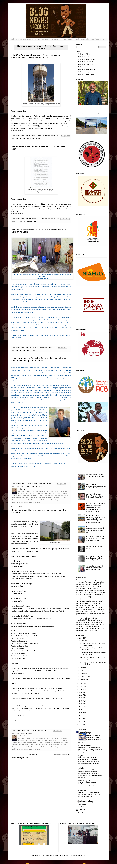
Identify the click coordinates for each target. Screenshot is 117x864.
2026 (81, 638)
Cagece (24, 138)
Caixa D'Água (31, 138)
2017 (81, 707)
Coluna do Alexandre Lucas (87, 67)
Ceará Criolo (82, 791)
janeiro (83, 679)
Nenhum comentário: (48, 135)
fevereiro (84, 676)
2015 (81, 713)
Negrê (80, 756)
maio (82, 668)
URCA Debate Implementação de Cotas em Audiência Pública (96, 486)
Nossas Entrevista (56, 39)
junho (83, 640)
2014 (81, 716)
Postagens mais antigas (62, 754)
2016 (81, 710)
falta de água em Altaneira (29, 486)
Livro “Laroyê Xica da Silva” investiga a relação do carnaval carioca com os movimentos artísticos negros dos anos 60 (95, 507)
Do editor (45, 39)
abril (82, 671)
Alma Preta (82, 810)
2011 (81, 724)
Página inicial (32, 754)
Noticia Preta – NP (85, 745)
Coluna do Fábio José (85, 64)
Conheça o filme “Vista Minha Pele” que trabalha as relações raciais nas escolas (95, 495)
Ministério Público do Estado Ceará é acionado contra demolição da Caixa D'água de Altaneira (36, 56)
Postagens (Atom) (23, 758)
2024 (81, 686)
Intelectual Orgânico (85, 801)
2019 (81, 701)
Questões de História (97, 39)
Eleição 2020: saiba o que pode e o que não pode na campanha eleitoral (95, 538)
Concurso (24, 733)
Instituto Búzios (84, 780)
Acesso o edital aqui (17, 716)
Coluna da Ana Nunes (85, 61)
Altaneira (18, 138)
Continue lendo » (17, 130)
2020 (81, 698)
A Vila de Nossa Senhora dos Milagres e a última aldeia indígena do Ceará (94, 558)
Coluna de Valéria (84, 54)
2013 (81, 718)
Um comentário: (43, 730)
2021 (81, 695)
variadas (40, 486)
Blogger (82, 855)
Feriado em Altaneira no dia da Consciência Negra (25, 39)
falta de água (31, 350)
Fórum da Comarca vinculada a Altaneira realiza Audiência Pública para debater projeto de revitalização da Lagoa (95, 519)
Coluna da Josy (83, 72)
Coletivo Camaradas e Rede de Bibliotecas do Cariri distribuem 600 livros (95, 567)
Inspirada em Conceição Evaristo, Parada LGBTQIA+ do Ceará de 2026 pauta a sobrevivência (90, 794)
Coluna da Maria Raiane (86, 69)
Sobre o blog (68, 39)
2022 (81, 692)
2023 (81, 689)
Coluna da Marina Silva (86, 74)
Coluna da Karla (83, 56)
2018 (81, 704)
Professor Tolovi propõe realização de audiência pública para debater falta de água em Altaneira (39, 359)
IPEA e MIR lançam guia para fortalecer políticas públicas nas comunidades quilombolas (88, 784)
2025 (81, 683)
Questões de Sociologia (81, 39)
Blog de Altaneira (84, 732)
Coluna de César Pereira (86, 59)
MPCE (38, 138)
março (83, 673)
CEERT (81, 812)
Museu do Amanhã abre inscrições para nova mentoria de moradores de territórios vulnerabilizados (90, 749)
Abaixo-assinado (21, 221)
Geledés (81, 768)
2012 (81, 721)
